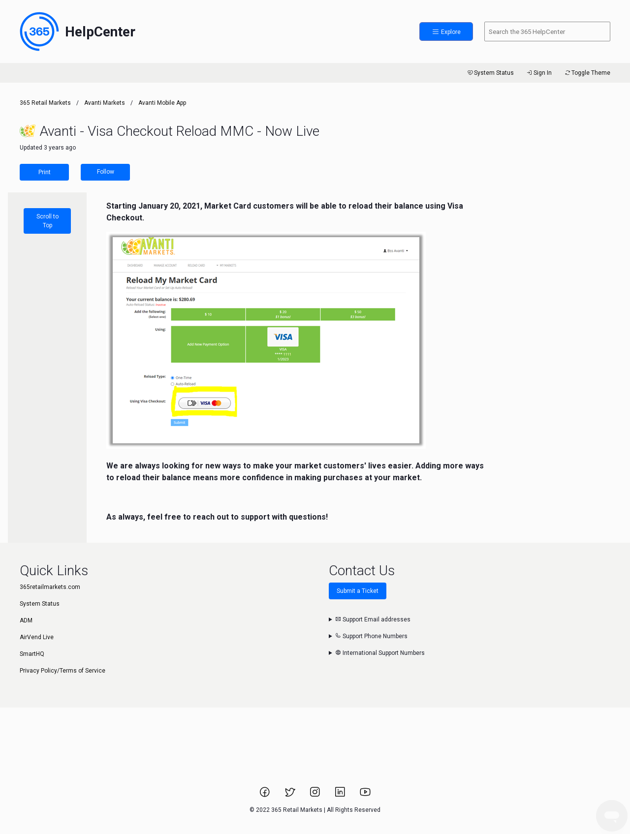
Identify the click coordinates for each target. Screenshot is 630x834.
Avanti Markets (104, 102)
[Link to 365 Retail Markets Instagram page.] (315, 795)
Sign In (539, 72)
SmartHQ (32, 653)
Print (44, 172)
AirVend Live (37, 637)
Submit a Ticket (357, 590)
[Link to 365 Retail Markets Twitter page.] (290, 795)
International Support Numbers (380, 652)
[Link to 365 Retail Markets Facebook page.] (265, 795)
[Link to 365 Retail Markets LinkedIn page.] (340, 795)
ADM (26, 620)
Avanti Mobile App (162, 102)
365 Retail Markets (45, 102)
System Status (490, 72)
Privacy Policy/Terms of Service (62, 670)
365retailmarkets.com (50, 587)
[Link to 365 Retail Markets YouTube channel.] (365, 795)
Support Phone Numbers (371, 636)
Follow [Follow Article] (105, 171)
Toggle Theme (587, 72)
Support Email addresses (372, 619)
